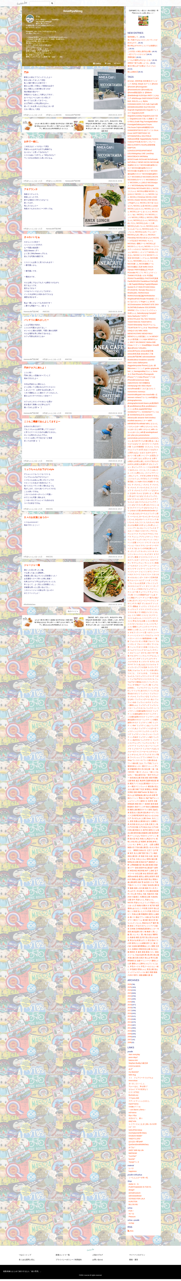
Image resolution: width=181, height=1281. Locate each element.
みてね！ (132, 1147)
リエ (38, 16)
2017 (129, 1010)
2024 (129, 990)
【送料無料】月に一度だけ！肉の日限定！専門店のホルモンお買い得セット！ (143, 12)
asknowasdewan (135, 1196)
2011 (129, 1028)
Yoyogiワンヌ (134, 1162)
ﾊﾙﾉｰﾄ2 (131, 1214)
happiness (133, 1171)
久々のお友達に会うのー (36, 517)
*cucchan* (133, 1156)
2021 (129, 999)
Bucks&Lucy (133, 1095)
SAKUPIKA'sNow (135, 1130)
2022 (129, 996)
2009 (129, 1034)
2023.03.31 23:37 (115, 359)
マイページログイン (137, 1255)
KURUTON (133, 1202)
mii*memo (132, 1113)
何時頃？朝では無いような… (139, 63)
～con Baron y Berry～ (137, 1110)
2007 (129, 1039)
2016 (129, 1013)
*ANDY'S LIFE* (135, 1139)
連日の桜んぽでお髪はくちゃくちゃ (142, 66)
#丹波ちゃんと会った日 (33, 115)
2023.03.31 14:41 (115, 604)
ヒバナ (131, 1168)
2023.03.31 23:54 (115, 181)
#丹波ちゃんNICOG (54, 115)
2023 (129, 993)
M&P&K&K (133, 1153)
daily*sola (132, 1121)
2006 (129, 1042)
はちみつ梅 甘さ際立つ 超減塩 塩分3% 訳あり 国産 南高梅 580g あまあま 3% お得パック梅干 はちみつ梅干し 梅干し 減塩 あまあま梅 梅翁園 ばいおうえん (54, 126)
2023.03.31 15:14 (115, 557)
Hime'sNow (133, 1081)
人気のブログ (97, 1255)
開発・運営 (133, 1260)
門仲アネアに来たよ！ (35, 367)
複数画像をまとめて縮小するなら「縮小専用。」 (22, 1271)
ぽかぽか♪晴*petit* (136, 1142)
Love (108, 63)
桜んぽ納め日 (133, 72)
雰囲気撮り (132, 57)
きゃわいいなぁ (32, 237)
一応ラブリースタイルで (137, 54)
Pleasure (132, 1217)
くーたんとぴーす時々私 (138, 1178)
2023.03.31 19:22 (115, 413)
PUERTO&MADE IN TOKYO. (140, 1187)
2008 (129, 1037)
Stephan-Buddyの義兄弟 (138, 1063)
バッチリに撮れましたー (36, 320)
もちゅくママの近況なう (138, 1089)
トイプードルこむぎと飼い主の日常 (143, 1124)
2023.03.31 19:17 (115, 509)
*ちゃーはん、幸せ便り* (138, 1086)
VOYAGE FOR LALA (137, 1199)
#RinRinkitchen (29, 604)
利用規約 (78, 1260)
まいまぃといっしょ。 (137, 1083)
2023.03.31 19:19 (115, 461)
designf (131, 1190)
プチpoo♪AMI (134, 1098)
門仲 (26, 72)
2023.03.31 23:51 (115, 229)
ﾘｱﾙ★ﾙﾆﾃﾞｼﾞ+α (134, 1107)
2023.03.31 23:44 (115, 312)
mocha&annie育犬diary (138, 1133)
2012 (129, 1025)
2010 (129, 1031)
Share (117, 63)
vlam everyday (134, 1054)
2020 (129, 1002)
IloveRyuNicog (73, 11)
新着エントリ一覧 (63, 1255)
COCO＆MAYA (134, 1066)
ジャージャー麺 (32, 565)
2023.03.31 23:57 (115, 115)
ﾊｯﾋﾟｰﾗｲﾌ (132, 1127)
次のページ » (73, 611)
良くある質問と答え (27, 1260)
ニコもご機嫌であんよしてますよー (42, 421)
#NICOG (46, 312)
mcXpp (131, 1223)
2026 (129, 984)
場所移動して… (134, 37)
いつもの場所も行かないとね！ (140, 60)
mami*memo (134, 1104)
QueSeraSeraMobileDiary (139, 1144)
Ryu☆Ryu (133, 1115)
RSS (130, 1231)
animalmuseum (135, 1193)
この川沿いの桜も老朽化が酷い (140, 51)
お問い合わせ (97, 1260)
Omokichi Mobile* (135, 1136)
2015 (129, 1016)
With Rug (132, 1075)
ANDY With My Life (136, 1150)
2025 (129, 987)
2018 (129, 1008)
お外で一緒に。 (32, 141)
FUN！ (131, 1211)
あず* (131, 1069)
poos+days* (133, 1057)
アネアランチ (31, 189)
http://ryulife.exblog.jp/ (44, 22)
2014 (129, 1019)
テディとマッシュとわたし (139, 1101)
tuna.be (90, 1249)
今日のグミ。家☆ (136, 1118)
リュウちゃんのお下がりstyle (39, 469)
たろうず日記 (134, 1092)
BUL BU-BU (133, 1204)
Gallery (97, 63)
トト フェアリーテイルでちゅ (141, 1078)
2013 (129, 1022)
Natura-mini (133, 1060)
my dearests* (134, 1072)
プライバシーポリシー (64, 1260)
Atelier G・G (134, 1184)
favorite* (132, 1159)
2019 (129, 1005)
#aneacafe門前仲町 (72, 115)
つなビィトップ (25, 1255)
